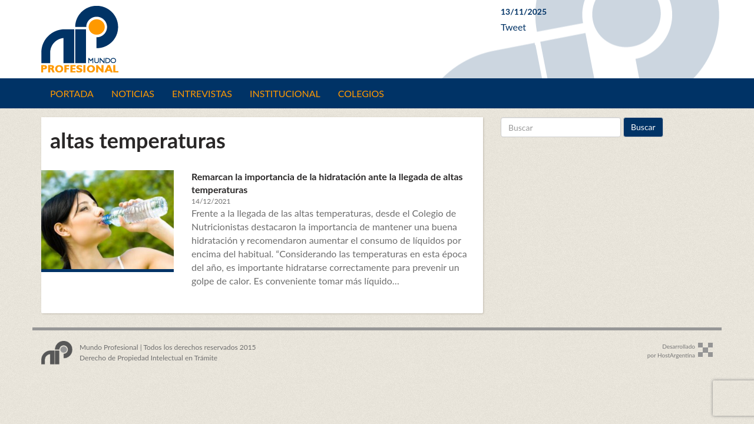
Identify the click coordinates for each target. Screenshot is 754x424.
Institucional (285, 93)
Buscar (643, 127)
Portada (72, 93)
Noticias (132, 93)
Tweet (513, 26)
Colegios (361, 93)
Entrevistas (202, 93)
